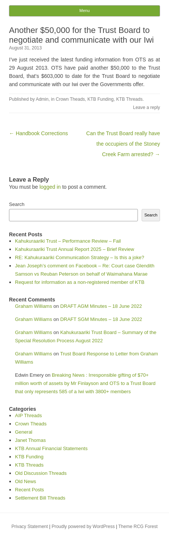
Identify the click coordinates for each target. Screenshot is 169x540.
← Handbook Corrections (38, 133)
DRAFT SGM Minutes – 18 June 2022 (101, 319)
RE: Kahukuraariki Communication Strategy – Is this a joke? (79, 257)
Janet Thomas (30, 440)
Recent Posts (29, 489)
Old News (25, 481)
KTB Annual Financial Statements (51, 448)
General (23, 432)
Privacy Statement (30, 526)
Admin (42, 99)
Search (16, 204)
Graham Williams (33, 306)
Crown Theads (70, 99)
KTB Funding (100, 99)
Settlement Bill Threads (40, 498)
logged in (50, 187)
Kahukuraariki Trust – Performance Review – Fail (68, 241)
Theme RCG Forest (138, 526)
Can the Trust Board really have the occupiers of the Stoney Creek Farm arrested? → (123, 143)
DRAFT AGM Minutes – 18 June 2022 (101, 306)
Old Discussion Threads (41, 473)
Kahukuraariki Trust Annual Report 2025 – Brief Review (74, 249)
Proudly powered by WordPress (83, 526)
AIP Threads (28, 415)
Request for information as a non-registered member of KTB (79, 282)
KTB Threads (129, 99)
